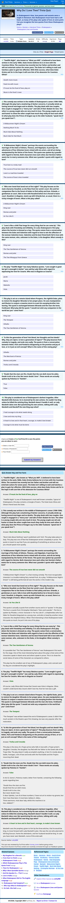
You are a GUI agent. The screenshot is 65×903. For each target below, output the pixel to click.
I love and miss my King (12, 416)
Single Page (49, 52)
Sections (17, 2)
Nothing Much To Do (11, 128)
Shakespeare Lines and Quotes (48, 862)
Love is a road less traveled (13, 173)
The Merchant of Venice (12, 356)
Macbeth (43, 864)
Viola (5, 289)
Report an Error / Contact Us (47, 901)
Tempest (39, 870)
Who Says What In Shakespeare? (15, 886)
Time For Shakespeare (11, 868)
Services (33, 2)
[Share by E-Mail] (59, 32)
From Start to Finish (10, 858)
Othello (6, 324)
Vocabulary (44, 857)
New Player (54, 1)
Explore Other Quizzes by (48, 879)
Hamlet (36, 864)
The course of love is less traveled (16, 177)
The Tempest (8, 320)
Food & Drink (56, 855)
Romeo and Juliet (10, 212)
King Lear (7, 208)
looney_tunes (34, 844)
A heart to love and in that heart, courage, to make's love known (27, 420)
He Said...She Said (10, 888)
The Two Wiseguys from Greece (15, 257)
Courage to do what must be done (16, 425)
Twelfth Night (44, 866)
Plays (35, 862)
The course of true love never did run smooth (20, 169)
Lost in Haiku (7, 876)
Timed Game (59, 52)
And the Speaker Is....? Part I (13, 873)
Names (46, 860)
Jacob (6, 277)
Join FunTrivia (18, 6)
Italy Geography (54, 860)
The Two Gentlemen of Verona (15, 249)
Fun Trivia (6, 2)
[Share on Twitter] (49, 32)
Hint (62, 74)
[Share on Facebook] (37, 32)
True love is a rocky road (12, 165)
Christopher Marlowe (47, 868)
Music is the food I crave (12, 92)
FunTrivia (44, 894)
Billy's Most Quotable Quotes (13, 871)
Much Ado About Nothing (13, 132)
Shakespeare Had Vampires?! (14, 883)
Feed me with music (11, 84)
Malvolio (7, 285)
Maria (6, 281)
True (5, 384)
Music (36, 855)
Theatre (36, 857)
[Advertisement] (32, 46)
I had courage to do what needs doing (18, 412)
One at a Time (38, 52)
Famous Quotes (54, 857)
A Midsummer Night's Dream (14, 123)
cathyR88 (5, 41)
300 (60, 41)
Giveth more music (11, 80)
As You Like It (8, 216)
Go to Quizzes (46, 883)
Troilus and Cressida (11, 365)
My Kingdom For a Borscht (12, 855)
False (5, 388)
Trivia (25, 2)
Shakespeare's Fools (10, 860)
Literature (42, 855)
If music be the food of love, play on (17, 88)
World (49, 855)
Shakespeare (38, 860)
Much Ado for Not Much (12, 136)
